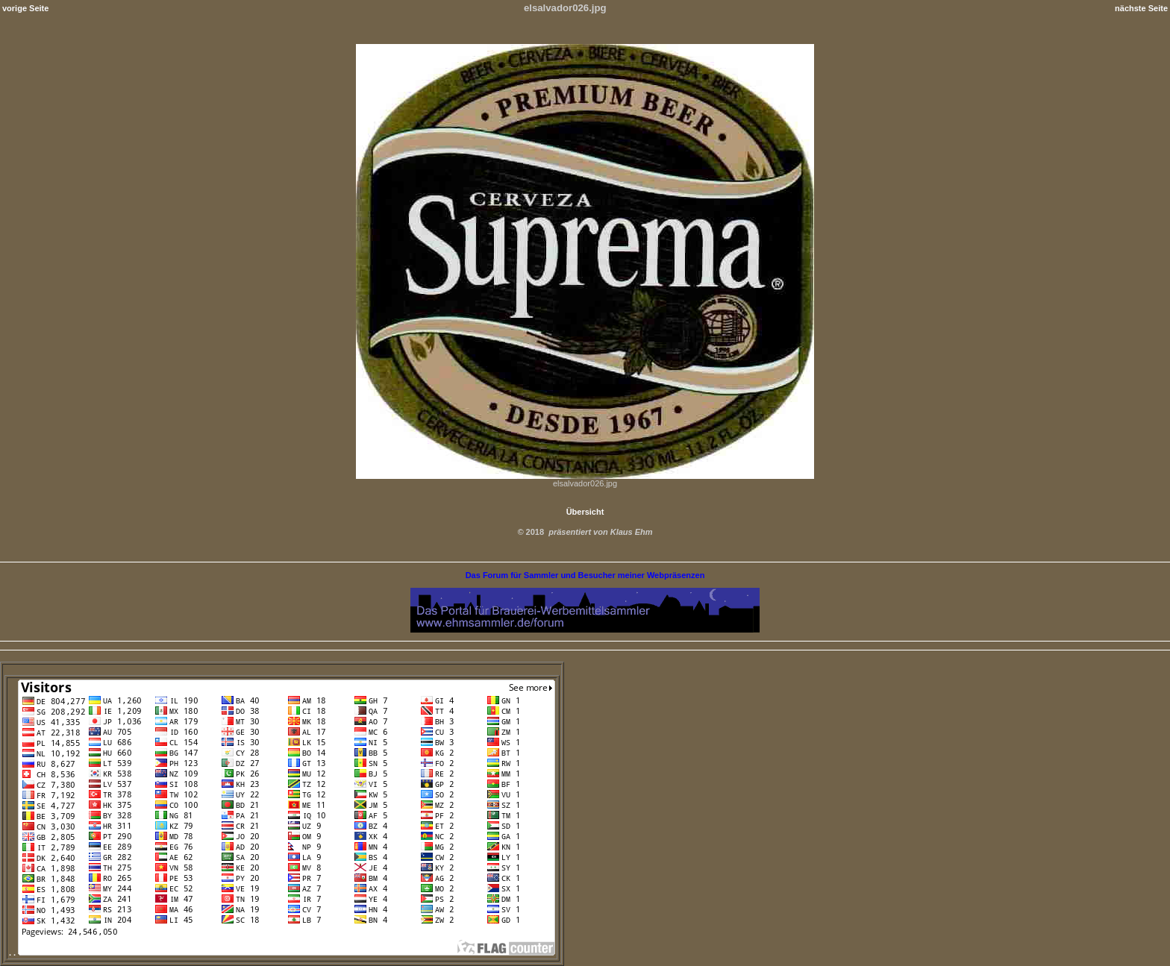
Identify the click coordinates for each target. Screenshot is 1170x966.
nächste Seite (1141, 8)
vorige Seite (25, 8)
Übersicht (585, 511)
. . (282, 952)
